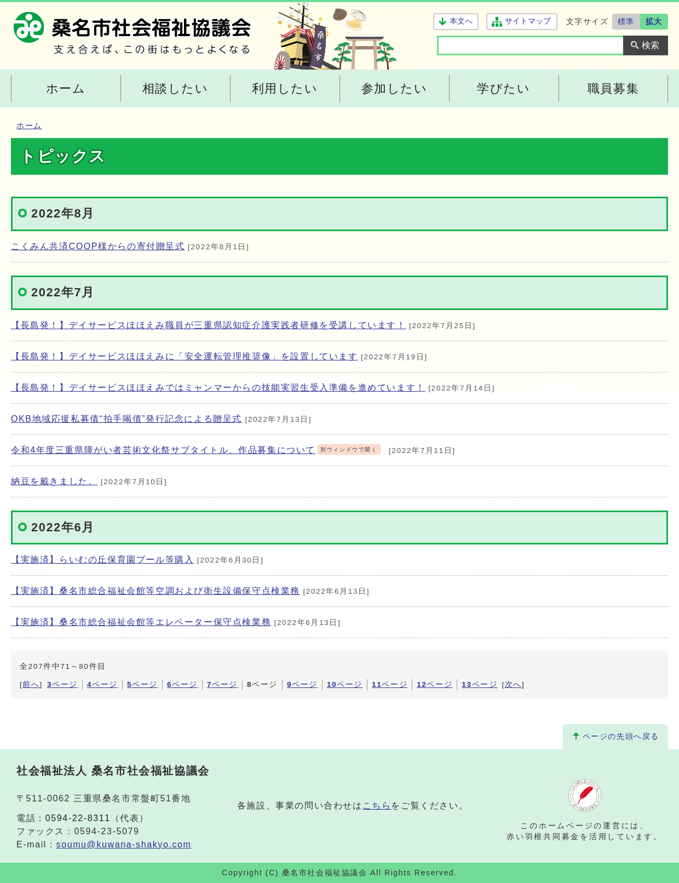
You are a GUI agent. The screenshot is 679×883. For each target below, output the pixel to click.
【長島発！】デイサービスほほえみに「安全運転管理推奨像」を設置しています (184, 356)
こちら (377, 805)
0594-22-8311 (78, 818)
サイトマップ (527, 21)
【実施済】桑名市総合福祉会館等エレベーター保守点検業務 (141, 622)
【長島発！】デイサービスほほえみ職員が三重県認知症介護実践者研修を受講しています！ (208, 325)
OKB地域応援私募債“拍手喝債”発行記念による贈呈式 (126, 418)
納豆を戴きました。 (54, 481)
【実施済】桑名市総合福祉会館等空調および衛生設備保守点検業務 (155, 590)
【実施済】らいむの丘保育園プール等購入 (102, 559)
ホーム (29, 126)
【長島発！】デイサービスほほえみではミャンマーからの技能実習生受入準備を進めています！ (218, 387)
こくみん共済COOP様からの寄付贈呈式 (98, 246)
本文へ (461, 21)
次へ (513, 684)
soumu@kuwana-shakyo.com (124, 844)
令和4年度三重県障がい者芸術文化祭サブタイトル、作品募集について (196, 450)
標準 (626, 21)
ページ (62, 684)
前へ (30, 684)
